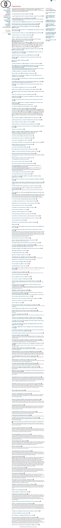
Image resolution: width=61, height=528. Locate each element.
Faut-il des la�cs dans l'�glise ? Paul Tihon (20, 263)
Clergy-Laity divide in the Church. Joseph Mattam (21, 205)
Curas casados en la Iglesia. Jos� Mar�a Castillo (21, 278)
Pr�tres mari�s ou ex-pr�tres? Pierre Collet (20, 491)
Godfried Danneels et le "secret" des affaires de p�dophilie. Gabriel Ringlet (26, 351)
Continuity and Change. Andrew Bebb (19, 467)
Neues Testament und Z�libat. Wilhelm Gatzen (20, 261)
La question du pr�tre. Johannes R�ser (19, 335)
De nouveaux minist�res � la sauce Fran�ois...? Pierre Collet (23, 106)
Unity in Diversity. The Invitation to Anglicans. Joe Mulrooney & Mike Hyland (26, 339)
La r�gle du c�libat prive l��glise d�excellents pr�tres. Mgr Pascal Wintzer (27, 48)
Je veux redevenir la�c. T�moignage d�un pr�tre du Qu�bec (24, 198)
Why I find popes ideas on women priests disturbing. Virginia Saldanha (25, 23)
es (53, 0)
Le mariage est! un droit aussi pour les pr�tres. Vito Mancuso (23, 207)
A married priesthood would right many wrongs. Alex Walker (23, 213)
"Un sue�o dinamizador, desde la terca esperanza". (19, 145)
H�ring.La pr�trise (15, 27)
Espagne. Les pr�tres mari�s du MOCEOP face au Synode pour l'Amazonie (26, 131)
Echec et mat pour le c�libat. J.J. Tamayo (19, 209)
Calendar (8, 21)
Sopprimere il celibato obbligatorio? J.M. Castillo (21, 211)
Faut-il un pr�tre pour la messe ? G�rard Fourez (21, 276)
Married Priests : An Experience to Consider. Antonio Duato (23, 259)
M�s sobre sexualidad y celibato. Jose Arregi (20, 254)
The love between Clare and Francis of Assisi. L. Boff (22, 296)
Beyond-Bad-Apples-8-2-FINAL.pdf (17, 41)
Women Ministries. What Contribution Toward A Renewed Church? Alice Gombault (27, 333)
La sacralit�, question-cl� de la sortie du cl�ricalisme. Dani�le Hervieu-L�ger (51, 33)
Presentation (7, 10)
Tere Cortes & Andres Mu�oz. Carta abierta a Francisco (22, 135)
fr (52, 0)
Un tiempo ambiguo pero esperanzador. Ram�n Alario (22, 171)
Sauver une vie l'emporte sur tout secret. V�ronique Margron (23, 94)
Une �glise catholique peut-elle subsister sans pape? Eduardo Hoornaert (25, 242)
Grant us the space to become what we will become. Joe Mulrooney (24, 517)
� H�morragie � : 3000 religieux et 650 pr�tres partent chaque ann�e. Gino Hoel (27, 182)
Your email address (8, 31)
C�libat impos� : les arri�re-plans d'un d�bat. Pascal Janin (23, 359)
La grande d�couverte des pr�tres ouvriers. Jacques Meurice (23, 308)
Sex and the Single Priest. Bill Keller (18, 220)
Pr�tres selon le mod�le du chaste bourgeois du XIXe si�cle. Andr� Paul (26, 89)
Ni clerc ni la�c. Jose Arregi (17, 302)
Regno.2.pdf (14, 61)
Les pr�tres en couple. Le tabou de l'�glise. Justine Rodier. (23, 108)
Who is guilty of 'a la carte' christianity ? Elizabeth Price (22, 479)
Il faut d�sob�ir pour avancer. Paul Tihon (20, 265)
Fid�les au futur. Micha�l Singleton (19, 489)
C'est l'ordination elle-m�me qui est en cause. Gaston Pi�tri (50, 37)
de (55, 0)
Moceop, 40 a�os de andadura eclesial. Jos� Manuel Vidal (23, 157)
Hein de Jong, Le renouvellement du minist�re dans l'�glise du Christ (25, 524)
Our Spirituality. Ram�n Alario (17, 456)
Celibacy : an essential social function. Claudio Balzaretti (22, 503)
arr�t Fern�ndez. (40, 257)
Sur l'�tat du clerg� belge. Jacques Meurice (20, 513)
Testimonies (7, 20)
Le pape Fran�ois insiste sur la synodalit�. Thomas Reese (23, 18)
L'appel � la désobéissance (15, 305)
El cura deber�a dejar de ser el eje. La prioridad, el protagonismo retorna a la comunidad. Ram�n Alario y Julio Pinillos (26, 166)
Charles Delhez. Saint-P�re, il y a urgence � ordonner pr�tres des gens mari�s (27, 142)
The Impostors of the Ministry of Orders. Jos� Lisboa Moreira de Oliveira (25, 215)
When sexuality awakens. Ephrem (18, 390)
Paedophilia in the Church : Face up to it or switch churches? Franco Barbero (26, 383)
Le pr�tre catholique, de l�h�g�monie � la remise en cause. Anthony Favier (51, 21)
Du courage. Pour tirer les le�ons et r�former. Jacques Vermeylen (24, 363)
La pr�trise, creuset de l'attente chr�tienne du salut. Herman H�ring (25, 26)
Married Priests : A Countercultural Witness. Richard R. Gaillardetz (24, 222)
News (9, 18)
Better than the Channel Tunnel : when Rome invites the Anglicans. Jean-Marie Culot (27, 421)
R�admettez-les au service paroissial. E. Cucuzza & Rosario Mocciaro (25, 203)
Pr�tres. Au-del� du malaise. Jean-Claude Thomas (21, 37)
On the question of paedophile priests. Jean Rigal (21, 415)
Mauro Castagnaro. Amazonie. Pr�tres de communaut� (22, 121)
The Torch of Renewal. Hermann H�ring (19, 274)
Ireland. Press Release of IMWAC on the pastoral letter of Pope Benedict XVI (26, 399)
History (8, 13)
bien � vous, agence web (33, 526)
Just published (6, 27)
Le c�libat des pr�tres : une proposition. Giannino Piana (22, 71)
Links (9, 22)
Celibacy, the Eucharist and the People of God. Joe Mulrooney (23, 153)
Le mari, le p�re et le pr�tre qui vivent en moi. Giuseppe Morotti (24, 240)
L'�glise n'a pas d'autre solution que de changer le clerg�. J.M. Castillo (25, 151)
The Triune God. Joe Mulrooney (18, 473)
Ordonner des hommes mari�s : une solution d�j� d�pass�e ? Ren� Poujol (51, 25)
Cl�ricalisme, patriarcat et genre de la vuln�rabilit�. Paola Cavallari (25, 55)
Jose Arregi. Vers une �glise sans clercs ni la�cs (21, 140)
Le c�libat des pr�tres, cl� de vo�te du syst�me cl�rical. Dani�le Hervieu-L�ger (28, 91)
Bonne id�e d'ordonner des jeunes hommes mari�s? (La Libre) (24, 149)
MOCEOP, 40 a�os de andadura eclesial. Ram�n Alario (22, 144)
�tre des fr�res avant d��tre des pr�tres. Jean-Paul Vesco (23, 73)
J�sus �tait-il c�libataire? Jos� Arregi (19, 250)
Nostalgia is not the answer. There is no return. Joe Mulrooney (23, 484)
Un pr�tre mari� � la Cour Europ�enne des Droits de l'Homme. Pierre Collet (26, 248)
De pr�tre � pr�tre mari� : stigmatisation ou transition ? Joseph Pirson (26, 185)
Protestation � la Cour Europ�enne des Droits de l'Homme (23, 256)
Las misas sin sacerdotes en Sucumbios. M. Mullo (21, 300)
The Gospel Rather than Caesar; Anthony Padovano (21, 173)
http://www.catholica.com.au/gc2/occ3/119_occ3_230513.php (20, 236)
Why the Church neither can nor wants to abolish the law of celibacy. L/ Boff (26, 298)
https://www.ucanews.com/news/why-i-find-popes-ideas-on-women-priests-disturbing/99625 (25, 24)
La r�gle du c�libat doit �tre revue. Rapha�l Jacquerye (22, 347)
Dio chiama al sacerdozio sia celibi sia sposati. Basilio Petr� (23, 163)
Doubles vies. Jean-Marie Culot (17, 129)
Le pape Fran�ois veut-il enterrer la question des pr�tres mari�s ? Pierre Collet (50, 17)
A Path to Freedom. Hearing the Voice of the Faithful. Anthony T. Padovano (26, 280)
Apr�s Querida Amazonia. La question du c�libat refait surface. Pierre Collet (26, 119)
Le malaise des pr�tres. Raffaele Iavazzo (19, 60)
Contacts (8, 25)
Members (8, 14)
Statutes (8, 11)
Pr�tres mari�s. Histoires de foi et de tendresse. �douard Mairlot (24, 310)
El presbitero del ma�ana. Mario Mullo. (19, 314)
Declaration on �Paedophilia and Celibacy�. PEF (21, 393)
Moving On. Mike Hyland (16, 446)
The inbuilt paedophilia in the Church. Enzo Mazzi (21, 434)
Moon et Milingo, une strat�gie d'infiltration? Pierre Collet (23, 515)
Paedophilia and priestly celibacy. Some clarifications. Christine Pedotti (25, 417)
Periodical (7, 24)
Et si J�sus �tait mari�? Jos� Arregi (19, 252)
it (54, 0)
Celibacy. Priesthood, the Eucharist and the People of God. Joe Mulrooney (26, 501)
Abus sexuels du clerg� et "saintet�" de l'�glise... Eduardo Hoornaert (25, 366)
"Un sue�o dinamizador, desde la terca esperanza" (20, 159)
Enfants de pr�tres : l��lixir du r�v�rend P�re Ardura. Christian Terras (26, 117)
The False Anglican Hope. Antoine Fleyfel (19, 440)
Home (8, 8)
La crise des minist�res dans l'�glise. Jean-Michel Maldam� (23, 244)
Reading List (7, 17)
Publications (7, 15)
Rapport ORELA (15, 224)
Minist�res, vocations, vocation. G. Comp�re (20, 290)
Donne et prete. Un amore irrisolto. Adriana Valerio (21, 161)
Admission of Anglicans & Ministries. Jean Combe (21, 427)
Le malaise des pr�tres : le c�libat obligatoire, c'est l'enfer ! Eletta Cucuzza (51, 29)
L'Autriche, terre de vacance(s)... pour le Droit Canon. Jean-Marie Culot (25, 304)
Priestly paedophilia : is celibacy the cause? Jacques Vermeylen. (24, 411)
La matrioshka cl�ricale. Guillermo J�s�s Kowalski (51, 10)
